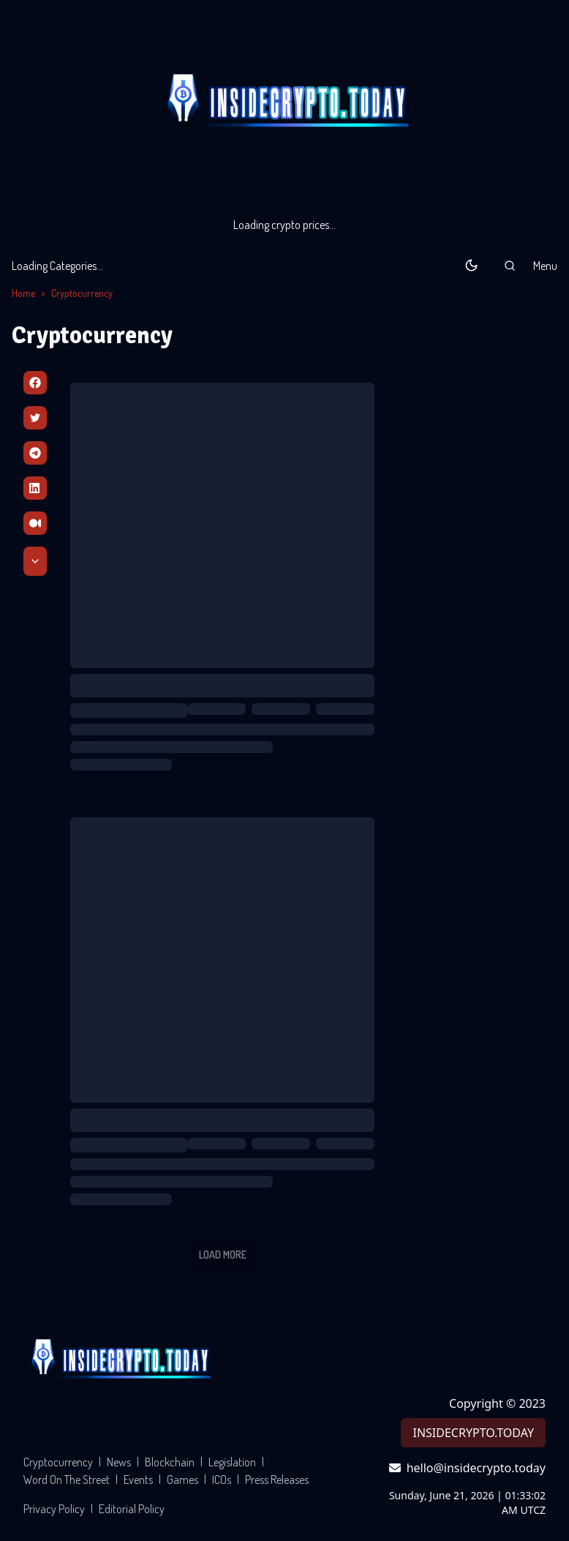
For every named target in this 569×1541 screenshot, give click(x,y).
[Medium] (35, 523)
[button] (509, 265)
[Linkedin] (35, 488)
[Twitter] (35, 418)
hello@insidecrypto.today (467, 1468)
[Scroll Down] (35, 561)
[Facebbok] (35, 382)
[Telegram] (35, 453)
